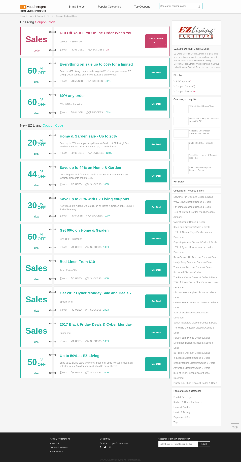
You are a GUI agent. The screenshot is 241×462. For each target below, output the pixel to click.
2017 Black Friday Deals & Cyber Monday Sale (96, 324)
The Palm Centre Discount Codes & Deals (195, 277)
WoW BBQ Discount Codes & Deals (192, 202)
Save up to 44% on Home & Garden (90, 168)
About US (54, 443)
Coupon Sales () (186, 91)
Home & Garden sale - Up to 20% (88, 136)
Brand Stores (77, 6)
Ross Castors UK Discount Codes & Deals (196, 257)
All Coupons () (184, 81)
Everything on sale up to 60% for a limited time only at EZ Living (96, 64)
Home (22, 16)
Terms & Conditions (59, 447)
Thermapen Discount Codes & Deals (193, 267)
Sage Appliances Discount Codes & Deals (195, 242)
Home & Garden (36, 16)
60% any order (72, 96)
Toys (176, 422)
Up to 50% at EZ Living (79, 356)
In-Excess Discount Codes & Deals (192, 358)
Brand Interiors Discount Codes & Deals (194, 363)
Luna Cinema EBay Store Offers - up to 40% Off (204, 119)
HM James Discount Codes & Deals (192, 207)
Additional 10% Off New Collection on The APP (199, 132)
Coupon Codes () (185, 86)
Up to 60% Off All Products (201, 143)
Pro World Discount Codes (187, 272)
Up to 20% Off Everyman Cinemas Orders (200, 168)
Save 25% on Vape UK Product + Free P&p (204, 156)
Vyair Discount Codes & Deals (189, 222)
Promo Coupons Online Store (33, 11)
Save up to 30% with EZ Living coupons (94, 199)
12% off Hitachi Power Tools (201, 106)
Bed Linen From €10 (77, 262)
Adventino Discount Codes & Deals (192, 368)
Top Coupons (142, 6)
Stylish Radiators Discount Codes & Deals (195, 322)
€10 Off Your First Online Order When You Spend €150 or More (96, 33)
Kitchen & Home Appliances (188, 402)
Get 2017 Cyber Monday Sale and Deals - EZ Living (95, 293)
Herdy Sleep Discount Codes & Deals (193, 262)
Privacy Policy (56, 451)
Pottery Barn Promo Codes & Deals (192, 337)
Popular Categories (109, 6)
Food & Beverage (183, 397)
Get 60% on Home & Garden (84, 230)
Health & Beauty (182, 412)
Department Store (183, 417)
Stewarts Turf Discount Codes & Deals (193, 197)
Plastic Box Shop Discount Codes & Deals (195, 383)
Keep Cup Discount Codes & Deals (192, 227)
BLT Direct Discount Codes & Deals (192, 352)
